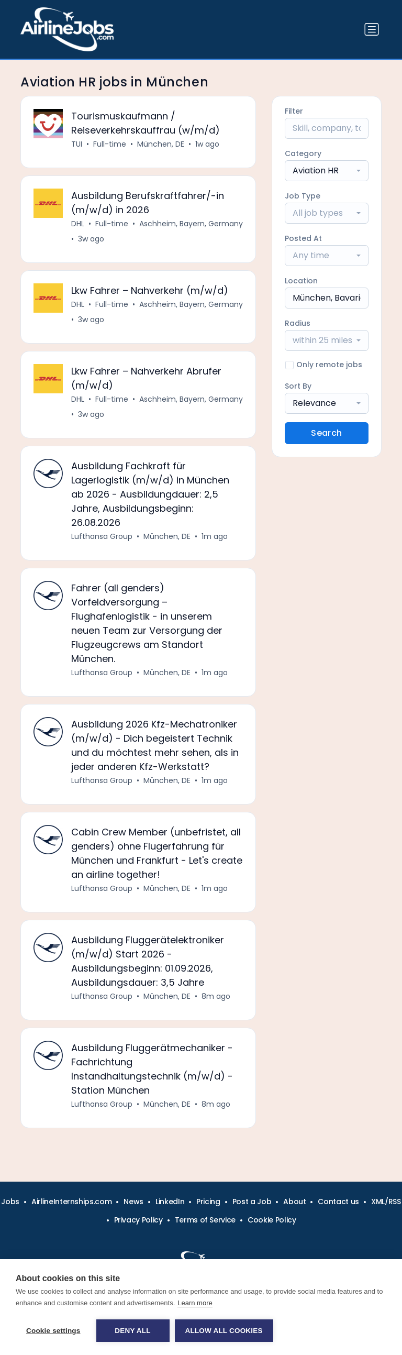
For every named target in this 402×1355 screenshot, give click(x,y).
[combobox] (326, 170)
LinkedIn (169, 1201)
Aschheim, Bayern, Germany (191, 223)
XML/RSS (386, 1201)
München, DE (160, 144)
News (133, 1201)
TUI (76, 144)
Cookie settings (53, 1331)
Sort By (298, 386)
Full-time (109, 144)
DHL (77, 223)
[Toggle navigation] (372, 29)
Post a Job (252, 1201)
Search (326, 433)
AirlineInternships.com (71, 1201)
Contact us (338, 1201)
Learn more (194, 1303)
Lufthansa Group (101, 536)
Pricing (208, 1201)
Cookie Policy (272, 1220)
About (294, 1201)
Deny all (132, 1331)
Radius (297, 323)
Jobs (10, 1201)
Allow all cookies (224, 1331)
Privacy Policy (138, 1220)
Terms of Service (205, 1220)
